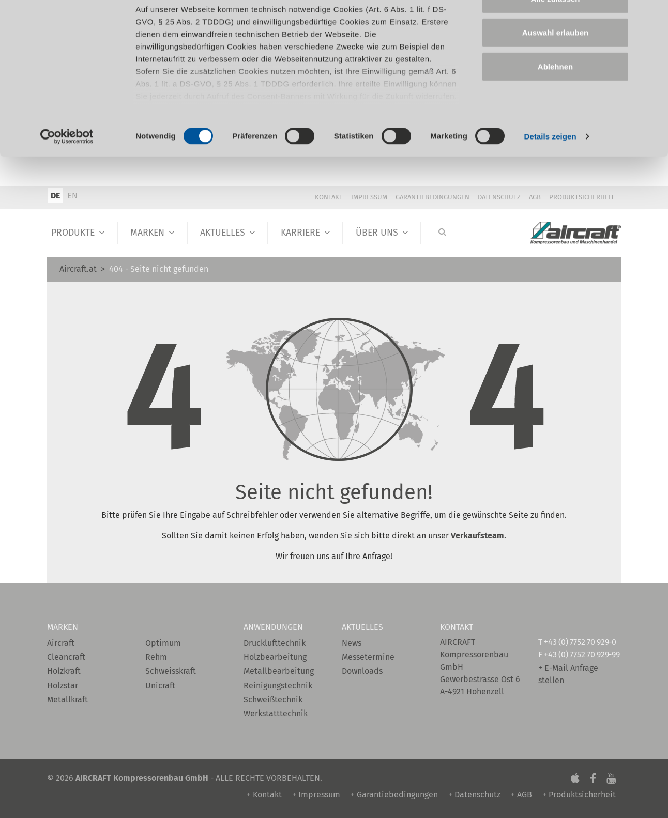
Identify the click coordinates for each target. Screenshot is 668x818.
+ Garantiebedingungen (394, 794)
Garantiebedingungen (432, 197)
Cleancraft (66, 657)
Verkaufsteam (477, 536)
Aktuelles (222, 232)
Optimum (163, 643)
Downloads (362, 671)
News (351, 643)
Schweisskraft (170, 671)
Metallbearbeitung (279, 671)
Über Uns (377, 232)
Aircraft (60, 643)
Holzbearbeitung (275, 657)
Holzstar (62, 685)
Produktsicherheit (581, 197)
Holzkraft (64, 671)
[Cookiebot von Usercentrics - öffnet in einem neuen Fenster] (67, 165)
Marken (147, 232)
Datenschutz (499, 197)
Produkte (73, 232)
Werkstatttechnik (276, 713)
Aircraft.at (78, 269)
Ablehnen (555, 94)
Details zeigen (550, 165)
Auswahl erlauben (555, 61)
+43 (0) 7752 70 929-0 (580, 642)
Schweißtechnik (273, 699)
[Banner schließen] (652, 16)
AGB (535, 197)
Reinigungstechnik (278, 685)
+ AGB (521, 794)
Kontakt (329, 197)
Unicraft (160, 685)
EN (72, 195)
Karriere (300, 232)
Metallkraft (67, 699)
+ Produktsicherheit (579, 794)
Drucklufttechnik (275, 643)
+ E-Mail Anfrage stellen (568, 674)
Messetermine (368, 657)
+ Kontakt (264, 794)
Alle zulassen (555, 27)
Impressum (369, 197)
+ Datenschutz (474, 794)
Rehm (156, 657)
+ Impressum (316, 794)
